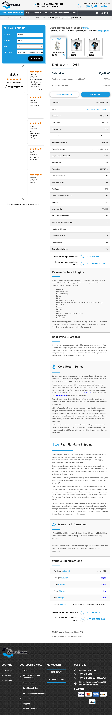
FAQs (23, 670)
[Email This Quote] (64, 94)
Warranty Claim (56, 680)
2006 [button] (20, 46)
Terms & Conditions (29, 709)
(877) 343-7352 (87, 393)
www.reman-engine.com (88, 670)
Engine (103, 578)
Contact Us (25, 698)
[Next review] (23, 199)
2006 (104, 598)
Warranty (7, 681)
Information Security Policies (33, 693)
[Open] (64, 55)
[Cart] (97, 13)
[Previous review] (23, 65)
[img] (14, 78)
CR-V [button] (20, 40)
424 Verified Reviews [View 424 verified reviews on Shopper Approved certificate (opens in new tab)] (14, 82)
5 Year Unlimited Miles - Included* (96, 109)
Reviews (6, 675)
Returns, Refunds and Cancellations (30, 676)
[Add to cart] (95, 94)
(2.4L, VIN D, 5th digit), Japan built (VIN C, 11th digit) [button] (30, 52)
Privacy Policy (27, 683)
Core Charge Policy (29, 688)
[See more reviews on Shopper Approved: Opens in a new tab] (20, 204)
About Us (7, 670)
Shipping (25, 704)
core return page (61, 395)
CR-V (104, 591)
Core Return (56, 672)
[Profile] (105, 13)
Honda (104, 584)
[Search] (35, 58)
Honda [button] (20, 35)
